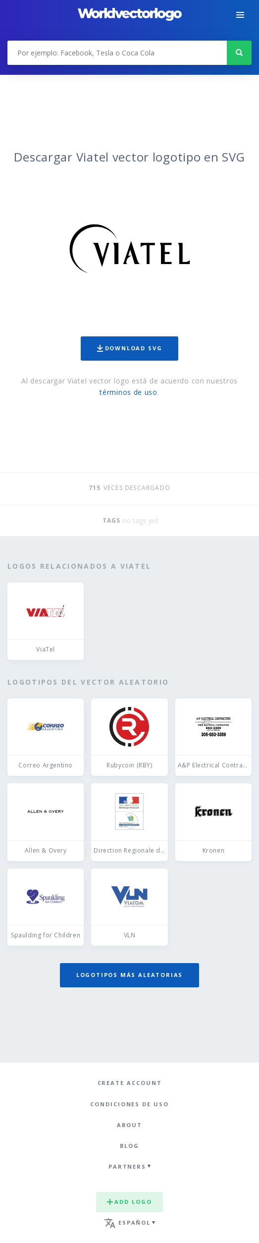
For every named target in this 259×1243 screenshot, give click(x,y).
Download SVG (129, 348)
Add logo (129, 1201)
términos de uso (128, 392)
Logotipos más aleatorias (129, 974)
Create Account (130, 1082)
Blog (129, 1145)
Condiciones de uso (129, 1104)
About (129, 1125)
